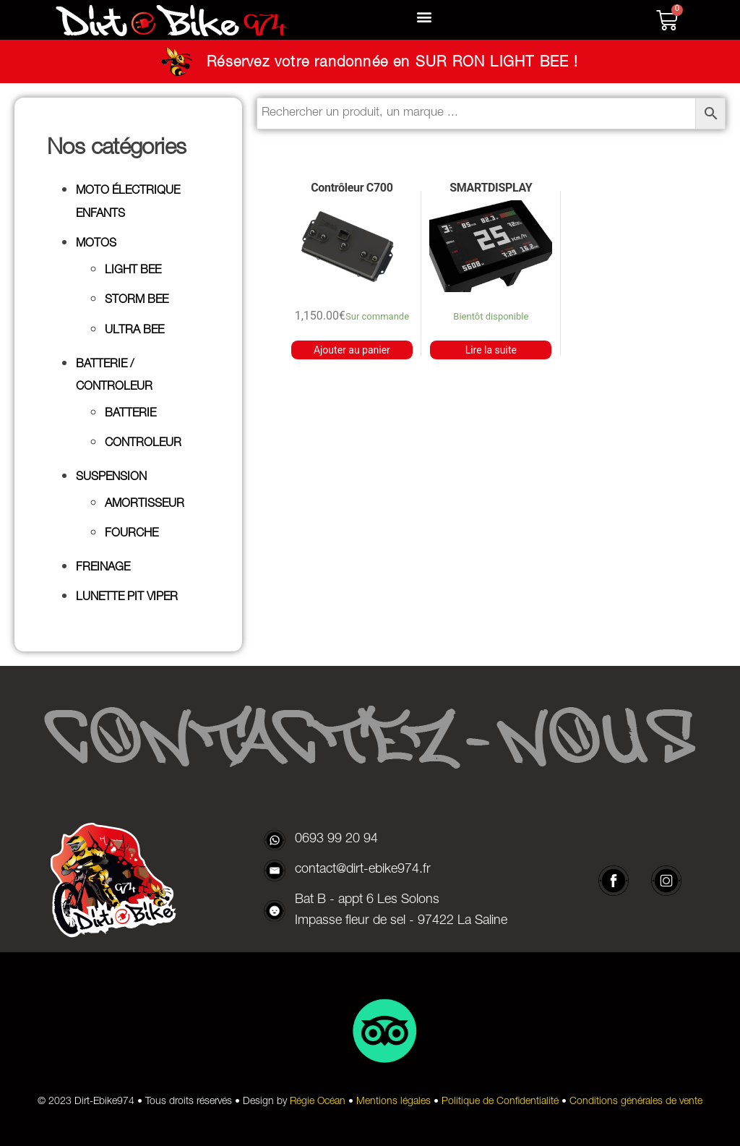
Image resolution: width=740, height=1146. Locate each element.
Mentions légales (393, 1102)
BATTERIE (130, 414)
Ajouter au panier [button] (352, 350)
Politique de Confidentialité (500, 1102)
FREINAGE (103, 568)
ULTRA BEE (134, 331)
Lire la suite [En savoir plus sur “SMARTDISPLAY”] (491, 350)
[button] (424, 17)
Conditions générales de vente (635, 1102)
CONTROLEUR (143, 444)
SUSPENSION (111, 478)
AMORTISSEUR (144, 504)
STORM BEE (136, 301)
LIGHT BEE (133, 271)
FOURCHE (131, 534)
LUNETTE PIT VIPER (127, 598)
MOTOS (96, 244)
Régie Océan (317, 1102)
